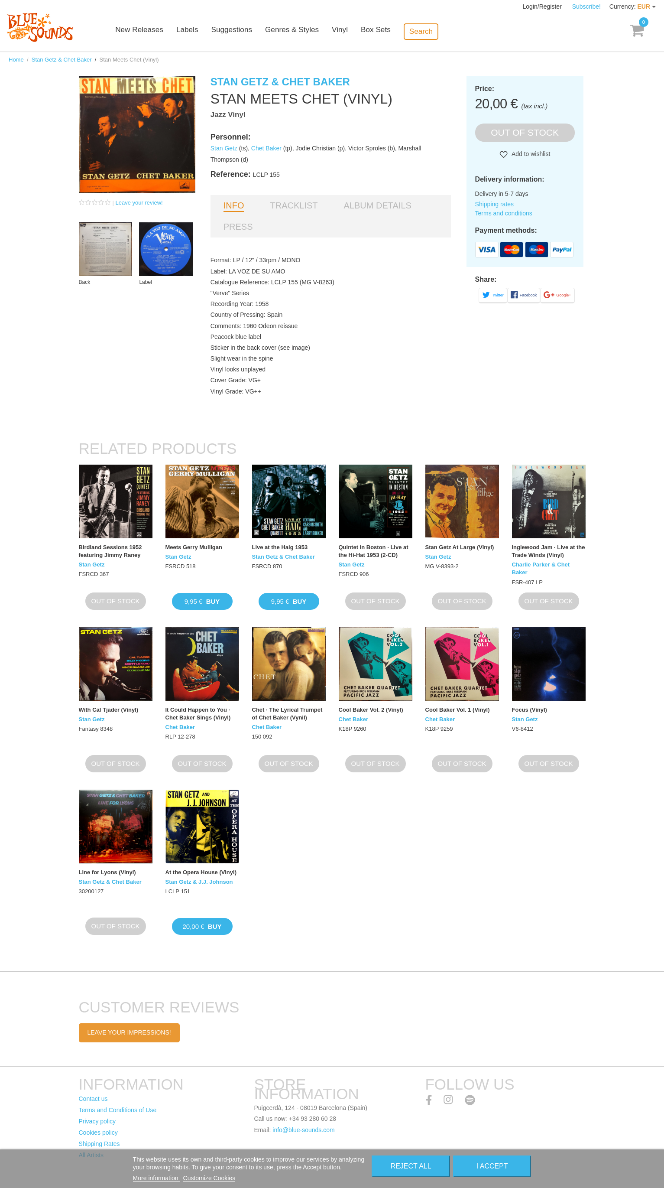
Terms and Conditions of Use (118, 1110)
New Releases (163, 31)
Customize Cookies (209, 1178)
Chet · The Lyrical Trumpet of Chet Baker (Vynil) (287, 713)
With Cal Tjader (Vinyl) (109, 709)
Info (233, 205)
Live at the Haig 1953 (280, 547)
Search (442, 31)
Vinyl (362, 31)
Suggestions (254, 31)
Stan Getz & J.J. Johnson (199, 882)
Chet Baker (266, 148)
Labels (210, 31)
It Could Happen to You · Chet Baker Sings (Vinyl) (198, 713)
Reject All (411, 1166)
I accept (492, 1166)
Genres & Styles (314, 31)
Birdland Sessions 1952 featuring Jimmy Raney (110, 551)
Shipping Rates (99, 1143)
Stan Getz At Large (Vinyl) (459, 547)
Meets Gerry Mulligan (193, 547)
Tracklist (293, 205)
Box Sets (397, 31)
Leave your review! (139, 202)
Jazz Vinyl (228, 115)
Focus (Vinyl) (529, 709)
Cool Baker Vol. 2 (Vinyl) (371, 709)
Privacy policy (97, 1121)
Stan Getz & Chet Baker (62, 59)
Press (238, 226)
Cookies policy (98, 1132)
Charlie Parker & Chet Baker (541, 568)
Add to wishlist (530, 153)
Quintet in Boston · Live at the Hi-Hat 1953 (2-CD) (373, 551)
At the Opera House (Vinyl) (200, 872)
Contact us (93, 1098)
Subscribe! (586, 6)
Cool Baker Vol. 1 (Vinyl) (457, 709)
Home (16, 59)
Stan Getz (224, 148)
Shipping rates (494, 204)
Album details (377, 205)
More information (156, 1178)
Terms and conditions (503, 213)
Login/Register (543, 6)
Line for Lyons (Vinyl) (107, 872)
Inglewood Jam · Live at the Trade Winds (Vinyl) (548, 551)
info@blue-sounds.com (303, 1129)
